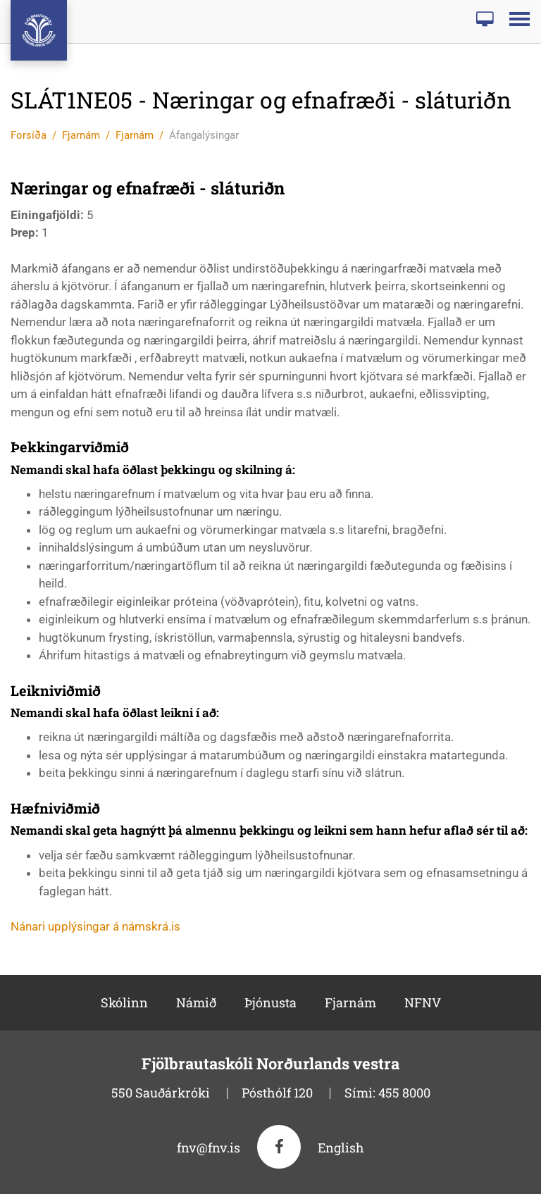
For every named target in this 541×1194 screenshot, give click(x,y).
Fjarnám (81, 135)
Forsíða (28, 135)
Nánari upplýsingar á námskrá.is (95, 926)
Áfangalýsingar (204, 135)
